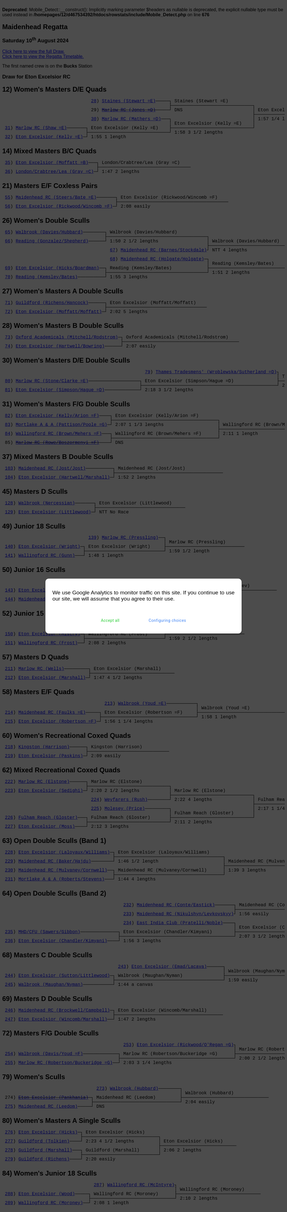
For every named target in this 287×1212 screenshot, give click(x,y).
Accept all (110, 620)
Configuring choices (167, 620)
